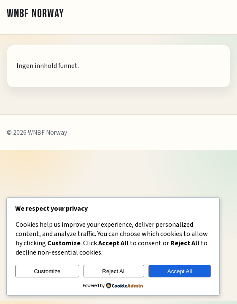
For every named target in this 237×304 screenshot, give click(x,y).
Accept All (179, 271)
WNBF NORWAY (35, 14)
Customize (47, 271)
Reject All (114, 271)
